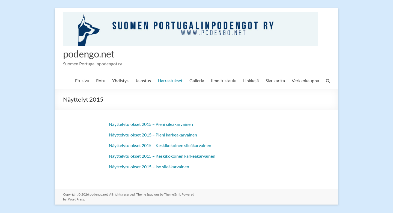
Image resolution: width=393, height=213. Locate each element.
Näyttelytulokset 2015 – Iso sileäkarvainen (149, 166)
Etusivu (82, 80)
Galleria (196, 80)
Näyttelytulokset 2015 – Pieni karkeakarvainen (153, 135)
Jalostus (143, 80)
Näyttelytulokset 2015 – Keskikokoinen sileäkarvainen (160, 145)
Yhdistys (120, 80)
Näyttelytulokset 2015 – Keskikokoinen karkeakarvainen (162, 156)
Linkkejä (251, 80)
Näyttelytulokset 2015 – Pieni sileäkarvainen (151, 124)
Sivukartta (275, 80)
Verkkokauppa (305, 80)
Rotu (100, 80)
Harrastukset (170, 80)
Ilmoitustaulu (223, 80)
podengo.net (90, 54)
